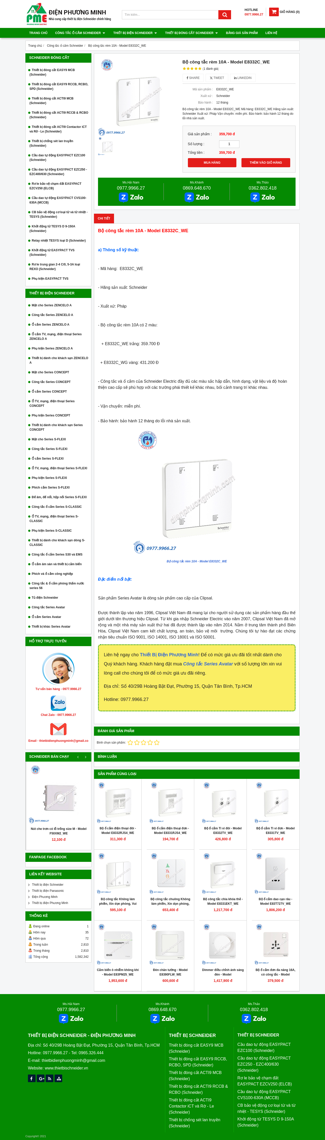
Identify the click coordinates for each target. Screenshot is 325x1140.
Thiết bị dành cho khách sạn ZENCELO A (58, 360)
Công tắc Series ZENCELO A (52, 315)
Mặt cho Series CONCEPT (50, 372)
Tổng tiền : (196, 153)
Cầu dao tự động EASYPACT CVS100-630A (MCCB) (57, 200)
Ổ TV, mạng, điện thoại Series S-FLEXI (59, 468)
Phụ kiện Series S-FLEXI (49, 478)
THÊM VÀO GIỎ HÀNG (266, 162)
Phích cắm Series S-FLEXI (51, 487)
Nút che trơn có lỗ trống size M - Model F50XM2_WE (59, 831)
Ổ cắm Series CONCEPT (49, 391)
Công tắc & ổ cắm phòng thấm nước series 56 (56, 586)
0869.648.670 (197, 188)
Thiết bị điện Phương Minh (50, 903)
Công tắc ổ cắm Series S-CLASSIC (57, 507)
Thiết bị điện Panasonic (48, 891)
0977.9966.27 (131, 188)
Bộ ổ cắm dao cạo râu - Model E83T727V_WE (275, 901)
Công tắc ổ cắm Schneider (80, 33)
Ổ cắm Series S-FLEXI (47, 458)
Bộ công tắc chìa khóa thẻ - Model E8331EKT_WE (223, 901)
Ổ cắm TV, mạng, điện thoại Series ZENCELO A (55, 336)
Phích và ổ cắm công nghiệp (52, 574)
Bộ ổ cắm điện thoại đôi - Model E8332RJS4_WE (118, 831)
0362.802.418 (263, 188)
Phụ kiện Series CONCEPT (51, 415)
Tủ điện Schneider (45, 597)
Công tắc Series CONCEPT (51, 382)
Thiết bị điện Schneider (134, 33)
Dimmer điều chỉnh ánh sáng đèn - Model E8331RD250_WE (223, 974)
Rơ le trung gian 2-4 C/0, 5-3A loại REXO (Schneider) (54, 267)
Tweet (217, 78)
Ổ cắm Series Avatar (46, 617)
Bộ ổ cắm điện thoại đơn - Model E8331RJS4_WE (170, 831)
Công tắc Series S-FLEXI (49, 449)
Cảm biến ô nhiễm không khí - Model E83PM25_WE (118, 972)
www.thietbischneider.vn (66, 1068)
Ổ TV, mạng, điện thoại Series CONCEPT (52, 403)
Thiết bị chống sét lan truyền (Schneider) (51, 143)
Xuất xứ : (206, 96)
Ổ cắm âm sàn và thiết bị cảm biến (57, 564)
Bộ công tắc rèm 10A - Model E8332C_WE (197, 561)
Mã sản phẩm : (202, 89)
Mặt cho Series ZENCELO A (52, 305)
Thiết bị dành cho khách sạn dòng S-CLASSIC (57, 543)
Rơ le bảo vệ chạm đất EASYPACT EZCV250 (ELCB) (55, 186)
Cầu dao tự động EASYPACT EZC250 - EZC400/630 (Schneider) (58, 172)
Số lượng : (196, 144)
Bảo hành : (205, 102)
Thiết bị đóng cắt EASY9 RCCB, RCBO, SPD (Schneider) (58, 86)
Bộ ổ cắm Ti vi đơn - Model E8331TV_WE (275, 831)
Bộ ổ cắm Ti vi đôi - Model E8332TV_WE (222, 831)
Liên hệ (269, 33)
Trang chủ (38, 33)
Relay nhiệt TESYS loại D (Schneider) (59, 240)
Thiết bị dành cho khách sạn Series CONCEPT (56, 427)
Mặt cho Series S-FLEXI (49, 439)
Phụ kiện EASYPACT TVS (50, 278)
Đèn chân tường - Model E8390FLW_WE (170, 972)
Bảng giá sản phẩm (240, 33)
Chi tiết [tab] (104, 218)
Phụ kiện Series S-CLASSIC (52, 530)
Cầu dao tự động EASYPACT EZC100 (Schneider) (57, 158)
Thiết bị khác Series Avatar (51, 626)
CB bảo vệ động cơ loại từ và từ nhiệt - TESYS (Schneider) (58, 214)
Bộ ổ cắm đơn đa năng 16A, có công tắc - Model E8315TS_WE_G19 (276, 974)
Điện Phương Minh (45, 897)
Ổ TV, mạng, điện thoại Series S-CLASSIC (53, 519)
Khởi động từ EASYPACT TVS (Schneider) (51, 252)
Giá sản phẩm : (200, 134)
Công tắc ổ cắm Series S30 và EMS (57, 554)
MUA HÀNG (212, 162)
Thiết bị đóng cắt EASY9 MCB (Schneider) (52, 72)
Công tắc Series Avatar (48, 607)
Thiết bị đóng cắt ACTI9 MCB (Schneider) (51, 101)
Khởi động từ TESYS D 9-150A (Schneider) (52, 229)
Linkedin (243, 78)
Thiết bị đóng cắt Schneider (190, 33)
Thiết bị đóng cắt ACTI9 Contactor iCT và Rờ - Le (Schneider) (58, 129)
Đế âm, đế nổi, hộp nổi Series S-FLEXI (59, 497)
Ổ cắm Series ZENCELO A (50, 324)
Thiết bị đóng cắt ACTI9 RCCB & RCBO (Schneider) (58, 115)
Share (193, 78)
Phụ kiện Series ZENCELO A (52, 348)
